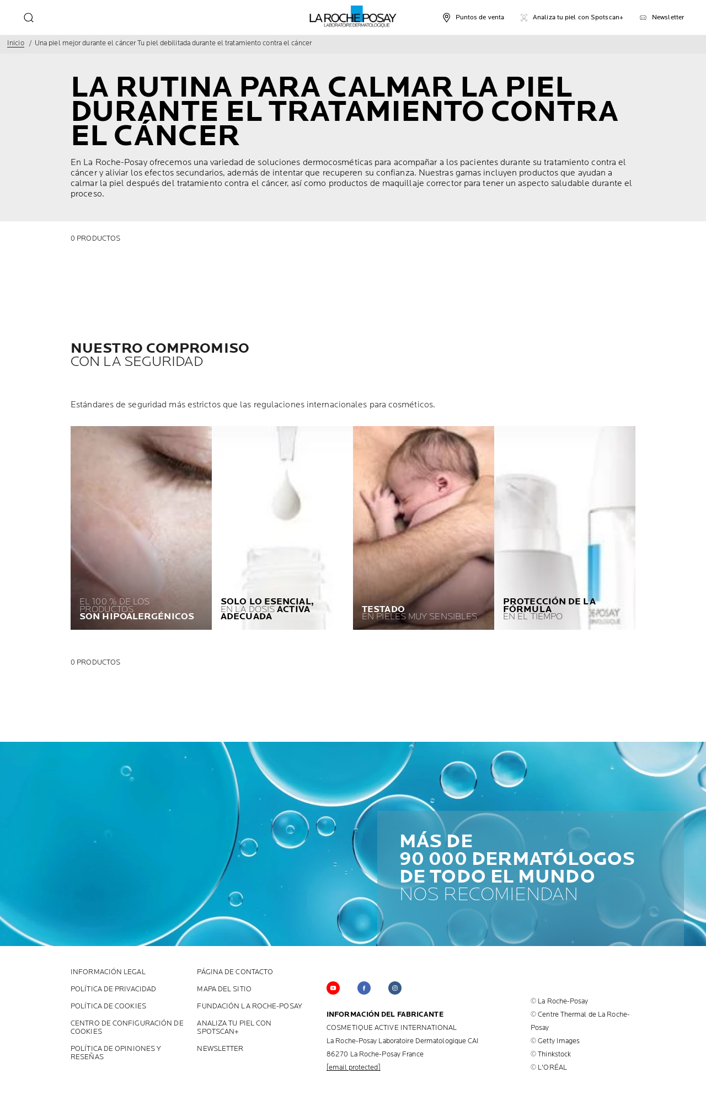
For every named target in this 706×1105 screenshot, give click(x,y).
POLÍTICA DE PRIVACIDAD (113, 989)
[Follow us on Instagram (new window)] (395, 988)
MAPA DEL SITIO (224, 989)
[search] (28, 17)
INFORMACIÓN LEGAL (108, 972)
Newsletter (220, 1049)
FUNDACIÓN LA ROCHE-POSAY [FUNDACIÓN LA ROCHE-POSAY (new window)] (249, 1006)
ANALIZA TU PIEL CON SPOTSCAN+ (234, 1027)
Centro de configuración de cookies (127, 1027)
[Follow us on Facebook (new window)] (364, 988)
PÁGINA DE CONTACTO (235, 972)
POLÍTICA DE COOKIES (108, 1006)
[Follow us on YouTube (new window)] (333, 988)
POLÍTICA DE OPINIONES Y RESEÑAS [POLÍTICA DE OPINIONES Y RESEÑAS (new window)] (116, 1053)
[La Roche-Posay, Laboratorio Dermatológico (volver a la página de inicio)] (353, 17)
